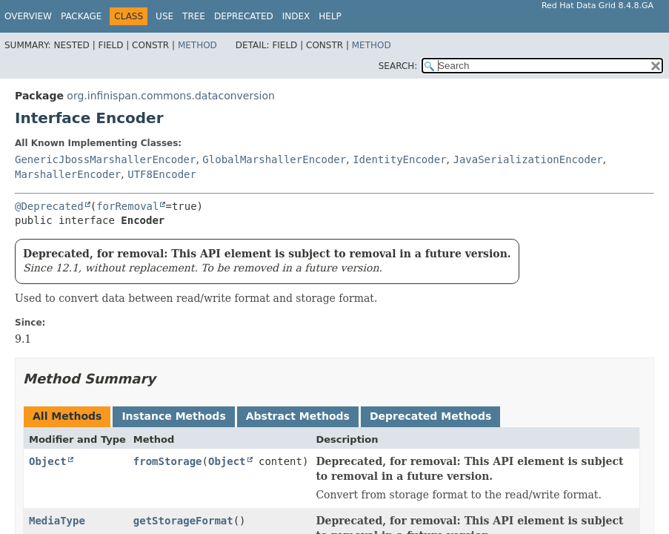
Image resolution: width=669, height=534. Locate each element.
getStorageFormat (183, 521)
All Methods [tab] (67, 416)
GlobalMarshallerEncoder (274, 159)
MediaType (57, 521)
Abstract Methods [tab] (298, 416)
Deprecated (243, 16)
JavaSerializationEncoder (527, 159)
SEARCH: (398, 66)
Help (330, 16)
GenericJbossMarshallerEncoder (105, 159)
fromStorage (167, 461)
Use (164, 16)
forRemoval (127, 206)
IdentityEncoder (399, 159)
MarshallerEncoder (68, 174)
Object (48, 461)
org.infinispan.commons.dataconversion (171, 96)
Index (296, 16)
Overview (28, 16)
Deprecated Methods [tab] (430, 416)
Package (81, 16)
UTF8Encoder (161, 174)
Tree (193, 16)
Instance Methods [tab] (173, 416)
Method (197, 45)
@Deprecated (49, 206)
